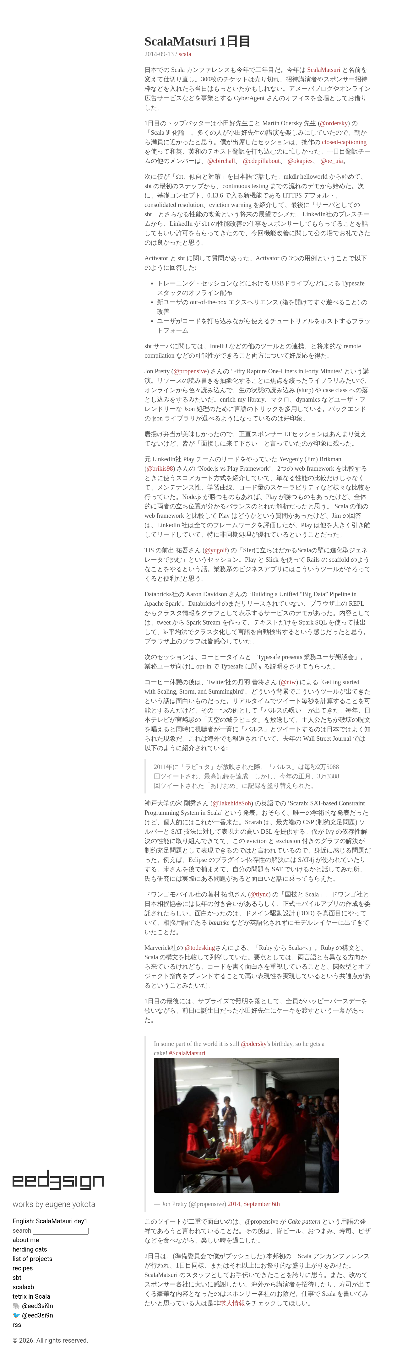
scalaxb (23, 1287)
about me (26, 1240)
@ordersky (334, 123)
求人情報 (232, 1303)
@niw (288, 682)
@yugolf (216, 550)
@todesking (200, 947)
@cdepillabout (261, 160)
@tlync (259, 894)
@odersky (254, 1043)
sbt (17, 1277)
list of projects (32, 1259)
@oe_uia (331, 160)
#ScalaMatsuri (187, 1053)
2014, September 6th (254, 1203)
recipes (23, 1268)
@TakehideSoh (232, 803)
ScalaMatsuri (323, 69)
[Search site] (61, 1231)
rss (17, 1324)
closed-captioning (344, 141)
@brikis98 (160, 468)
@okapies (300, 160)
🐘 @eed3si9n (33, 1306)
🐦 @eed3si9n (33, 1315)
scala (185, 54)
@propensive (190, 371)
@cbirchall (221, 160)
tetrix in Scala (31, 1296)
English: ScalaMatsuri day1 (50, 1221)
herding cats (30, 1249)
